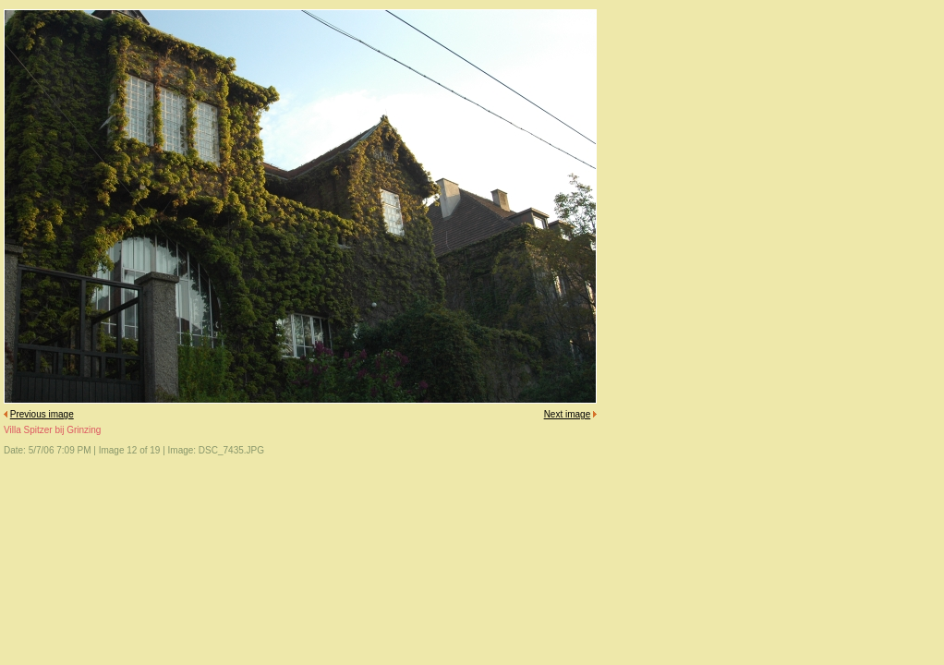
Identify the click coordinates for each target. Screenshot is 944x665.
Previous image (42, 414)
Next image (567, 414)
